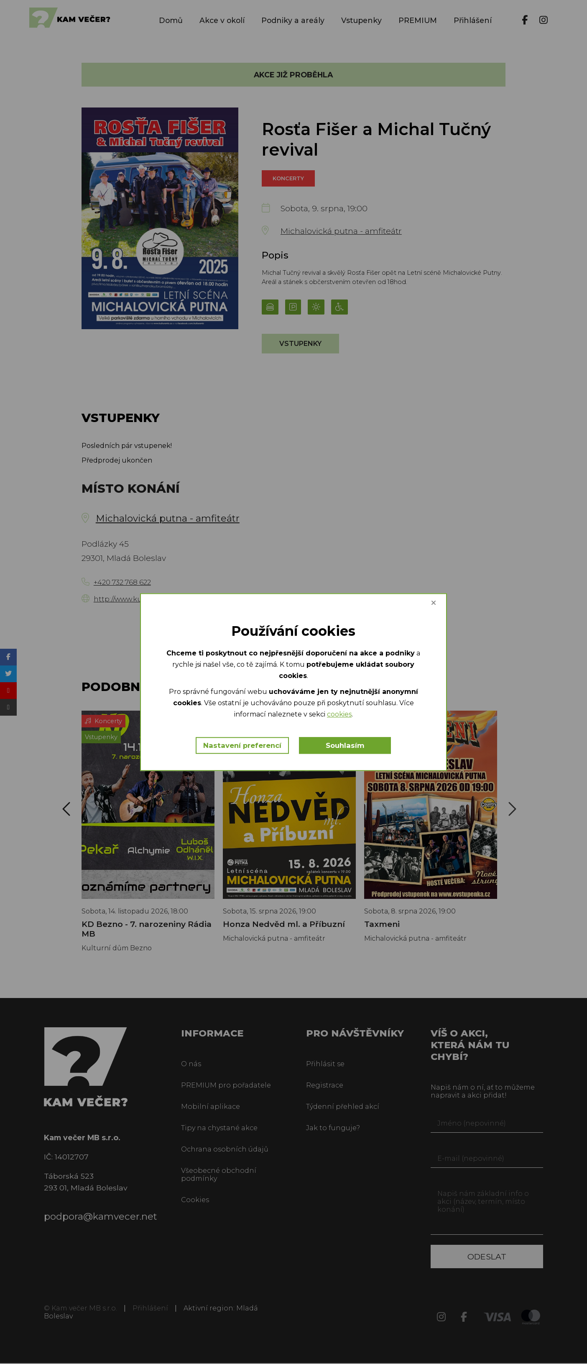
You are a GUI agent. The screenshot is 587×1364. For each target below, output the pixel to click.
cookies (339, 715)
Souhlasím (345, 746)
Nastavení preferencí (242, 746)
